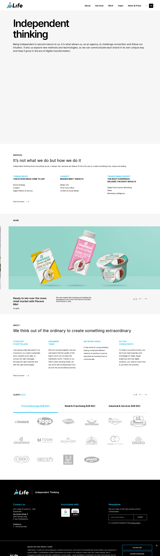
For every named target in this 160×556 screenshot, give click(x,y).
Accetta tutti (137, 535)
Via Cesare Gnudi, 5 (20, 514)
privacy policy (135, 523)
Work (110, 6)
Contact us (17, 524)
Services (99, 6)
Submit (140, 517)
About (87, 6)
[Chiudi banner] (156, 533)
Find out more (21, 202)
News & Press (134, 6)
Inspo (120, 6)
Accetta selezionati (137, 541)
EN (151, 6)
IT (146, 6)
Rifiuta (137, 547)
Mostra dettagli (110, 552)
